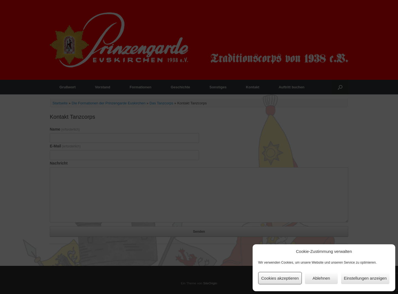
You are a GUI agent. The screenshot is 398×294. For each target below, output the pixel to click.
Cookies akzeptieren (280, 278)
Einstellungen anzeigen (365, 278)
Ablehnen (321, 278)
